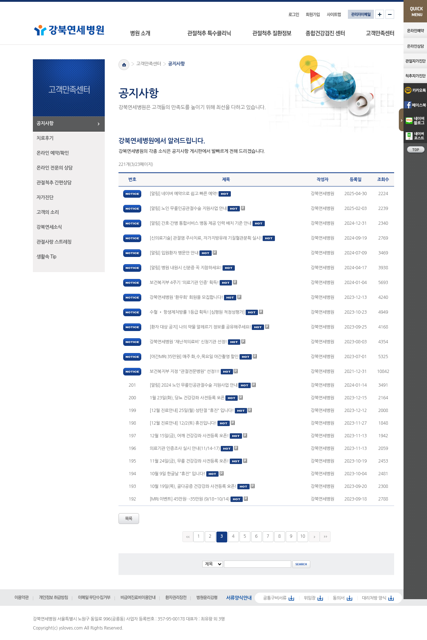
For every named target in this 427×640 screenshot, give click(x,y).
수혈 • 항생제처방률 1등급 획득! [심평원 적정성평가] (197, 312)
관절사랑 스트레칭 (54, 242)
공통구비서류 (274, 598)
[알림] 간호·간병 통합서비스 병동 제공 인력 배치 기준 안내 (200, 223)
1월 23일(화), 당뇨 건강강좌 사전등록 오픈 (187, 398)
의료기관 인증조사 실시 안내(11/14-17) (185, 448)
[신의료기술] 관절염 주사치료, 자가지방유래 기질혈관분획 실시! (206, 238)
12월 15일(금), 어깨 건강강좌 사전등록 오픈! (189, 436)
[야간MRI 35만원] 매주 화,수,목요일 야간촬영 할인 (194, 357)
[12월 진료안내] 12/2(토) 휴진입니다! (183, 423)
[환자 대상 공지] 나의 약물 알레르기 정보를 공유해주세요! (200, 327)
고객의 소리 (47, 212)
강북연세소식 (49, 227)
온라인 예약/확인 (52, 153)
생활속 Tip (46, 256)
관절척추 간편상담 (54, 182)
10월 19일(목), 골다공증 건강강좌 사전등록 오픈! (193, 486)
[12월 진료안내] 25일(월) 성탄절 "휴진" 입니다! (191, 410)
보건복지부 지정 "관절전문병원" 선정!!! (184, 371)
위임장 (309, 598)
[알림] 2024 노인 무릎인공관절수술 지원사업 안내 (193, 385)
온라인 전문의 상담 (54, 168)
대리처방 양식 (374, 598)
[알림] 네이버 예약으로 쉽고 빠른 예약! (183, 194)
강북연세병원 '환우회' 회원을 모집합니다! (186, 297)
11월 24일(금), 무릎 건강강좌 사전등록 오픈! (189, 461)
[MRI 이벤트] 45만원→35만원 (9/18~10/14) (189, 499)
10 (302, 536)
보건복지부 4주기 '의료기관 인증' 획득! (184, 282)
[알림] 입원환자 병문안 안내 (174, 253)
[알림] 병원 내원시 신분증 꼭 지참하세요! (185, 268)
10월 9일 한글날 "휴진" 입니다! (177, 474)
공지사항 (44, 123)
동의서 (338, 598)
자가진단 (44, 197)
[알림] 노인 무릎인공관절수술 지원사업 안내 (188, 208)
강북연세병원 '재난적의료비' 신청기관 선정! (188, 342)
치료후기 (44, 138)
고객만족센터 (148, 63)
